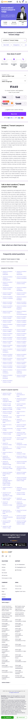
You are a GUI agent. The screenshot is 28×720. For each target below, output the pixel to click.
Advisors (4, 594)
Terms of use (18, 588)
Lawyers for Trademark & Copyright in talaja (7, 400)
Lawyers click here (6, 599)
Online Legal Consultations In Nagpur (5, 651)
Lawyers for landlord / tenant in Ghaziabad (7, 377)
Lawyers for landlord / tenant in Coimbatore (7, 351)
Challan (4, 570)
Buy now (14, 114)
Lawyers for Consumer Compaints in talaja (7, 503)
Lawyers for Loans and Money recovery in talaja (21, 468)
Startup (3, 567)
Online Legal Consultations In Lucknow (5, 656)
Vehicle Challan (6, 682)
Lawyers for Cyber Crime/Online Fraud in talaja (21, 434)
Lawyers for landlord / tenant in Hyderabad (7, 273)
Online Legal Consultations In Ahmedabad (5, 646)
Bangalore (16, 45)
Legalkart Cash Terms (20, 591)
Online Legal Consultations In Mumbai (5, 630)
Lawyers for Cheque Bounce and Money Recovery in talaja (21, 517)
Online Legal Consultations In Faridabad (5, 625)
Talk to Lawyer (6, 602)
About (3, 586)
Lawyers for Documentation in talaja (7, 421)
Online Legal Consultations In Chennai (19, 635)
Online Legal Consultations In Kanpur (19, 656)
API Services (4, 575)
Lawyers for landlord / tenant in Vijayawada (21, 273)
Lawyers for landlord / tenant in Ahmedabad (21, 289)
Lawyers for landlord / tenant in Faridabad (21, 298)
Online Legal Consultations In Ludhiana (5, 677)
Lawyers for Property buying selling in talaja (7, 474)
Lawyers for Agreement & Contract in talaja (7, 463)
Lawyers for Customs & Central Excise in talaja (22, 400)
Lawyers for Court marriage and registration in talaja (7, 494)
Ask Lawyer (4, 572)
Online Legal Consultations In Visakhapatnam (19, 667)
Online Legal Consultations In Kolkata (5, 641)
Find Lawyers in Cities (7, 578)
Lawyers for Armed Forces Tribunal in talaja (7, 439)
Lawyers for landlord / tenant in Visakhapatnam (7, 278)
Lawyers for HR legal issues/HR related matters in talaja (21, 522)
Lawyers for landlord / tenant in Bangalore (21, 307)
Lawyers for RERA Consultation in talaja (7, 522)
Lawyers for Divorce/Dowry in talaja (21, 395)
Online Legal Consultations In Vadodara (19, 672)
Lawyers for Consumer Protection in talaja (22, 489)
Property (4, 564)
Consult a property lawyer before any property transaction (20, 614)
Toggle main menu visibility (26, 1)
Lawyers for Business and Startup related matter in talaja (22, 479)
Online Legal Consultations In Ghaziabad (19, 625)
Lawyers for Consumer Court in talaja (21, 421)
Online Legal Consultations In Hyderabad (5, 635)
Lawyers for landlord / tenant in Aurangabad (7, 284)
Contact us (4, 588)
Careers (4, 597)
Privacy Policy (18, 586)
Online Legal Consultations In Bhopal (5, 662)
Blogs (3, 591)
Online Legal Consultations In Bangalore (19, 630)
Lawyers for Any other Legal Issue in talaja (7, 512)
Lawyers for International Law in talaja (7, 448)
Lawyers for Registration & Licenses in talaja (7, 458)
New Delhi (6, 45)
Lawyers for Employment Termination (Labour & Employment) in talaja (22, 505)
